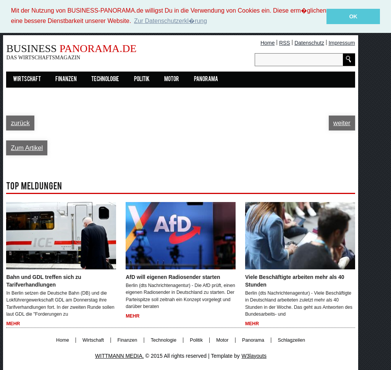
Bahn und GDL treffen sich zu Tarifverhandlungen (43, 280)
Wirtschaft (27, 79)
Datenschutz (309, 42)
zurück (20, 122)
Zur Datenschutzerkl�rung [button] (170, 21)
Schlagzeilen (291, 339)
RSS (284, 42)
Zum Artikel (27, 147)
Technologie (105, 79)
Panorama (206, 79)
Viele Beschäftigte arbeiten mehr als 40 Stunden (294, 280)
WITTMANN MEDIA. (119, 355)
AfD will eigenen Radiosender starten (173, 277)
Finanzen (66, 79)
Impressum (341, 42)
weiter (342, 122)
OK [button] (353, 16)
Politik (142, 79)
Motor (171, 79)
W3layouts (254, 355)
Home (267, 42)
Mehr (13, 323)
